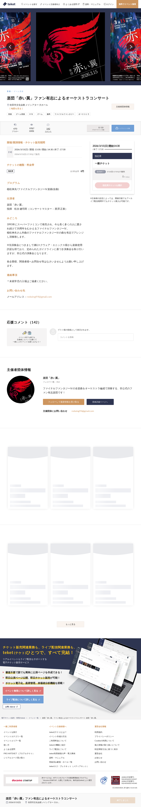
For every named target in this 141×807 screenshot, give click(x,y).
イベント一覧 (34, 718)
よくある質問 (9, 749)
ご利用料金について (58, 740)
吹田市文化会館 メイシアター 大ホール (45, 802)
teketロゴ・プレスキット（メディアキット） (69, 766)
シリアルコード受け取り (14, 758)
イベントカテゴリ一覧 (13, 736)
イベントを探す (10, 732)
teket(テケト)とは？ (58, 732)
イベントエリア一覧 (12, 740)
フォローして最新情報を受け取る (63, 402)
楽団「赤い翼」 (51, 377)
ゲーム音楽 (19, 91)
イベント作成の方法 (58, 736)
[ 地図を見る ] (16, 108)
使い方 (6, 745)
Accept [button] (131, 793)
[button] (3, 796)
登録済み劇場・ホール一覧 (60, 762)
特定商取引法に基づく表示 (106, 749)
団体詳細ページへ (100, 402)
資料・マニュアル (57, 758)
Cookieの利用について (104, 740)
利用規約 (98, 732)
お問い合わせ (100, 762)
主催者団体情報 (123, 106)
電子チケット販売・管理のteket (13, 718)
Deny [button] (117, 793)
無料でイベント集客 (127, 4)
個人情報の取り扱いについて (107, 745)
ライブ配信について (58, 749)
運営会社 (98, 753)
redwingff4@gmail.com (39, 296)
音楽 (9, 91)
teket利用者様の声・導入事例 (62, 753)
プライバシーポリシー (104, 736)
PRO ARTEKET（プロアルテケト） (19, 753)
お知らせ (98, 758)
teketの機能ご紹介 (57, 745)
